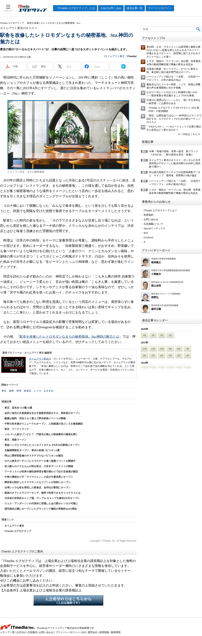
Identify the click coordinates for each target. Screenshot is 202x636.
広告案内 (32, 632)
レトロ (37, 390)
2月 (161, 335)
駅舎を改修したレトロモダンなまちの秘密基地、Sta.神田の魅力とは (69, 336)
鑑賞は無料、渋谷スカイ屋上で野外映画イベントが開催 (35, 418)
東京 (4, 390)
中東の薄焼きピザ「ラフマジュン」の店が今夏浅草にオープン (38, 476)
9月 (170, 349)
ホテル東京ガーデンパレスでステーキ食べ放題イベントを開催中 (39, 461)
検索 (198, 29)
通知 (43, 66)
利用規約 (148, 214)
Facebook (148, 237)
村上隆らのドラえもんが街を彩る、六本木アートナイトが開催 (38, 466)
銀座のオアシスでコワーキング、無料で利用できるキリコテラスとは (42, 492)
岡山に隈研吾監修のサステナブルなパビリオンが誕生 (33, 455)
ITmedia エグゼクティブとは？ (160, 210)
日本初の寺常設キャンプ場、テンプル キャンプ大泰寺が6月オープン (42, 498)
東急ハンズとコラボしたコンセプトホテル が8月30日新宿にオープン (42, 445)
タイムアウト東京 (114, 56)
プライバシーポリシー (67, 632)
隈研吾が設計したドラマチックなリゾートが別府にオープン (37, 482)
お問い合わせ (151, 219)
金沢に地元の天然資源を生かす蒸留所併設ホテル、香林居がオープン (42, 413)
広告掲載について (153, 223)
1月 (170, 335)
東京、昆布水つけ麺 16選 (18, 407)
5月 (153, 355)
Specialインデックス (154, 228)
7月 (187, 349)
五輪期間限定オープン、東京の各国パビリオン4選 (32, 450)
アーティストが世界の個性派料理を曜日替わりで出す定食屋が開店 (41, 471)
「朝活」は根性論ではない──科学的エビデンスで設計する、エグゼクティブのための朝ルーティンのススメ (174, 119)
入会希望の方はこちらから (68, 600)
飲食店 (27, 390)
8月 (178, 349)
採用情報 (104, 632)
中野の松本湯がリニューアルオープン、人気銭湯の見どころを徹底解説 (43, 423)
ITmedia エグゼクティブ (17, 531)
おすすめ (48, 390)
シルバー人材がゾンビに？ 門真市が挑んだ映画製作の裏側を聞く (41, 434)
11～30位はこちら (187, 134)
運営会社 (93, 632)
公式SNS (21, 632)
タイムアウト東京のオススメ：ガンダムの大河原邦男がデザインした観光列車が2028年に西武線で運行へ (174, 163)
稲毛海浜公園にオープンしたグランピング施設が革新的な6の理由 (40, 508)
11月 (153, 349)
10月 (162, 349)
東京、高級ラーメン (15, 439)
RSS (146, 232)
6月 (144, 355)
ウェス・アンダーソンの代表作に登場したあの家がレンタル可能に (41, 503)
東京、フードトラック (16, 429)
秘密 (11, 390)
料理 (19, 390)
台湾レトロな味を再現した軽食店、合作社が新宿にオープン (37, 487)
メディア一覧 (7, 632)
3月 (153, 335)
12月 (145, 349)
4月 (144, 335)
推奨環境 (116, 632)
